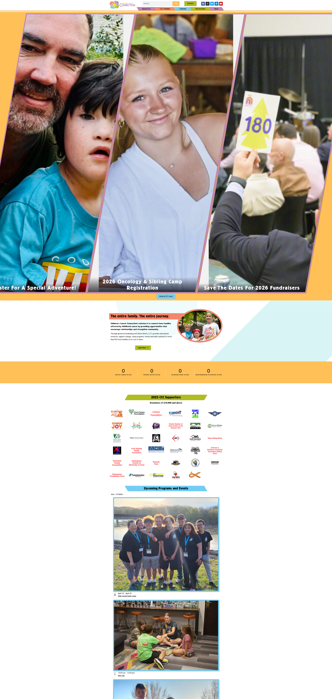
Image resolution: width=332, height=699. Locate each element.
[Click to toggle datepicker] (117, 494)
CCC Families (165, 9)
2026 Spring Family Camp (127, 596)
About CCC (146, 9)
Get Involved (200, 9)
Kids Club (121, 676)
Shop (216, 9)
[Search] (176, 3)
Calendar (182, 9)
